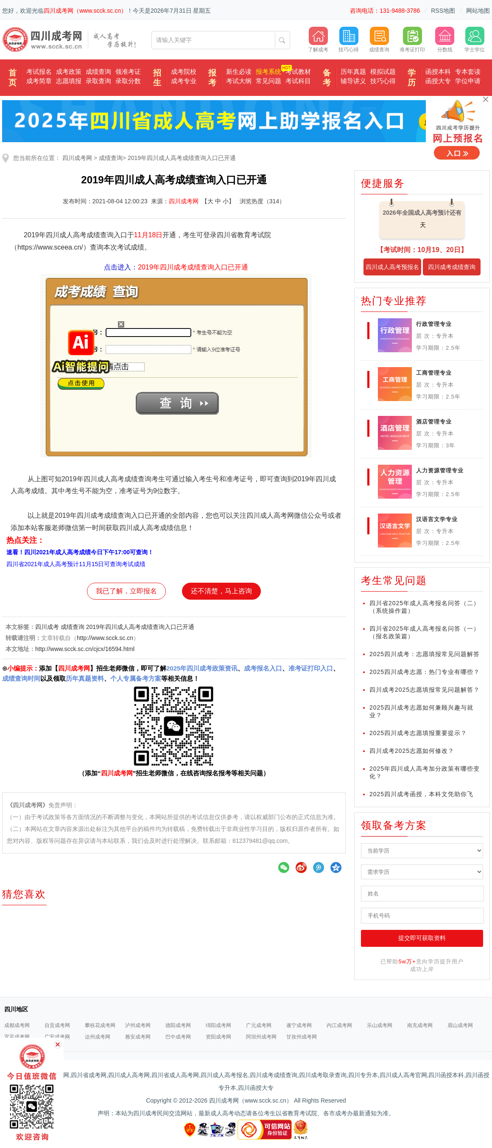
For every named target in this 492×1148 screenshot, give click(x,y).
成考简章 (39, 80)
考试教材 (298, 71)
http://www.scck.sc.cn (105, 637)
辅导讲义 (353, 80)
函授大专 (438, 80)
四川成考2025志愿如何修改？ (411, 750)
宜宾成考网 (17, 1037)
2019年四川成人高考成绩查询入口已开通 (182, 157)
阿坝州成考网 (261, 1037)
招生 (157, 77)
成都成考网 (17, 1025)
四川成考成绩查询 (451, 267)
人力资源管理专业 (440, 470)
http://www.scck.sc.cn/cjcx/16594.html (84, 649)
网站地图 (478, 10)
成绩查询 (98, 71)
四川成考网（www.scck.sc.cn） (85, 10)
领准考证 (128, 71)
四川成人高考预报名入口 (392, 269)
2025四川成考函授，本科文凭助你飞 (421, 794)
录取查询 (98, 80)
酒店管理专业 (434, 421)
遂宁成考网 (299, 1025)
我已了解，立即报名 (126, 591)
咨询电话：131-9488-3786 (385, 10)
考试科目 (298, 80)
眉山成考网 (460, 1025)
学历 (412, 77)
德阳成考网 (178, 1025)
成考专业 (183, 80)
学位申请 (468, 80)
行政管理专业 (434, 324)
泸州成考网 (138, 1025)
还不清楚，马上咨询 (221, 591)
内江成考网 (339, 1025)
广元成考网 (258, 1025)
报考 (212, 77)
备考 (327, 77)
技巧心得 (383, 80)
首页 (12, 77)
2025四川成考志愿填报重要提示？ (418, 733)
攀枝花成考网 (100, 1025)
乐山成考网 (379, 1025)
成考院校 (183, 71)
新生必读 (239, 71)
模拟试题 (383, 71)
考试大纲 (239, 80)
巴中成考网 (178, 1037)
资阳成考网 (218, 1037)
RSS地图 (443, 10)
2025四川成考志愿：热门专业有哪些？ (424, 671)
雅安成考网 (138, 1037)
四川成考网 (77, 157)
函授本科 (438, 71)
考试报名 (39, 71)
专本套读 (468, 71)
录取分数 (128, 80)
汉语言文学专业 (437, 519)
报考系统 (268, 71)
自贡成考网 (57, 1025)
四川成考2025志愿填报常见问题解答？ (424, 689)
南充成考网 (420, 1025)
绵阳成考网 (218, 1025)
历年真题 (353, 71)
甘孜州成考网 (301, 1037)
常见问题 (268, 80)
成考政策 (68, 71)
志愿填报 (68, 80)
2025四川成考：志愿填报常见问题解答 (424, 654)
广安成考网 (57, 1037)
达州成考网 (97, 1037)
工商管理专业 (434, 373)
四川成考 (47, 626)
